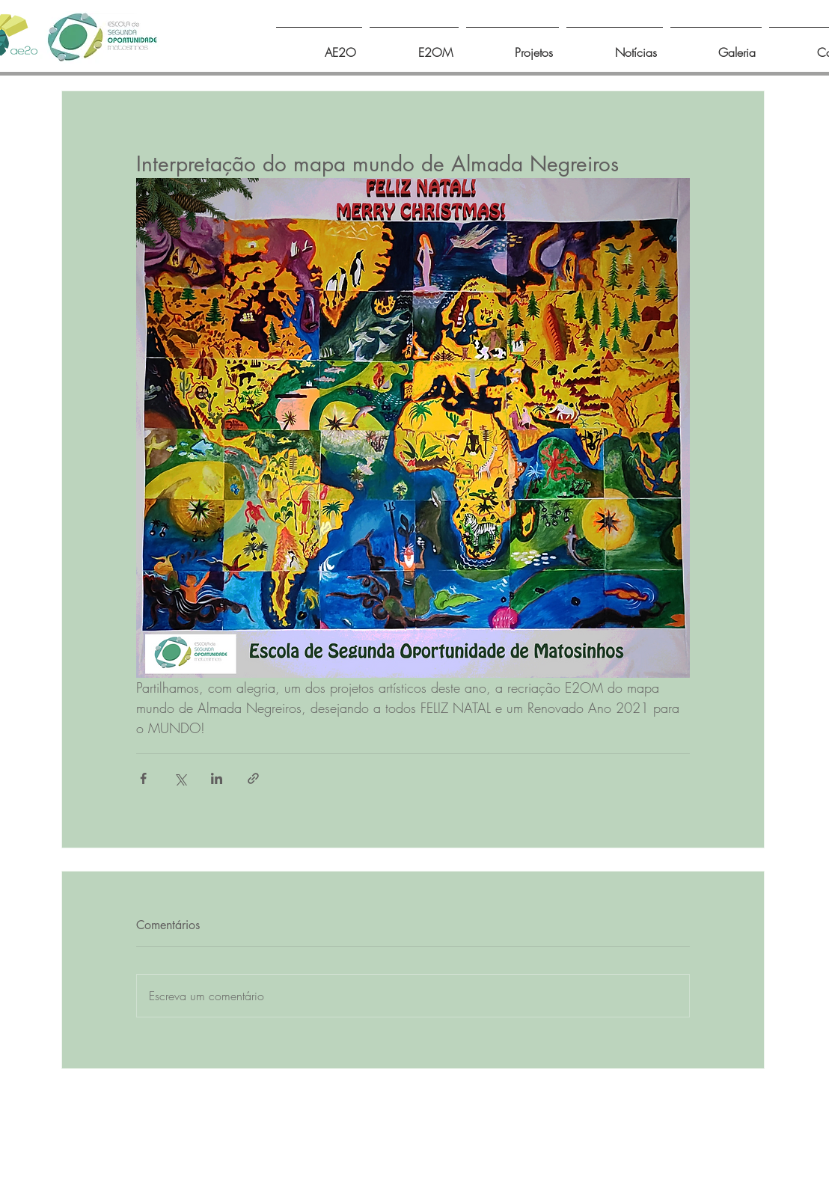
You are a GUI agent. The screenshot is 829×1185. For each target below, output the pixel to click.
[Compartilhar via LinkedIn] (216, 778)
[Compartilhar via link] (253, 778)
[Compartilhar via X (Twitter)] (180, 778)
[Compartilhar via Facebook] (143, 778)
